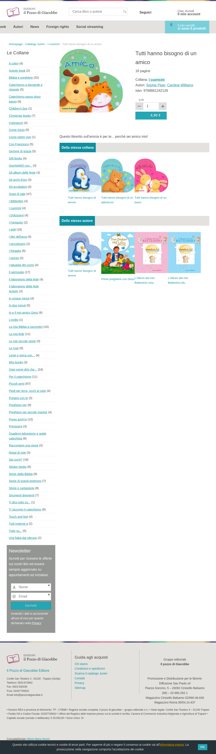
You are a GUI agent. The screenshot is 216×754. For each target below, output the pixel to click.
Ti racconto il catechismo (25, 509)
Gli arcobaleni (18, 186)
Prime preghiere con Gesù (118, 279)
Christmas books (20, 115)
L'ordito (13, 319)
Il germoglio (16, 272)
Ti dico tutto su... (19, 502)
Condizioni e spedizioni (90, 668)
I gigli (12, 229)
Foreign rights (96, 27)
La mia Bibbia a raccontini (26, 326)
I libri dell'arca (18, 236)
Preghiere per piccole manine (28, 412)
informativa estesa (172, 744)
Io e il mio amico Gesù (23, 312)
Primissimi (15, 426)
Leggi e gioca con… (22, 355)
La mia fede (16, 334)
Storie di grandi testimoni (25, 481)
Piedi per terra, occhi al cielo (27, 391)
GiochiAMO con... (20, 165)
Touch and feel (18, 516)
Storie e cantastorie (21, 488)
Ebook (40, 27)
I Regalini (15, 251)
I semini (14, 258)
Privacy (36, 623)
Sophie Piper (155, 85)
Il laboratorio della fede (24, 279)
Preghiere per (18, 405)
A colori (14, 63)
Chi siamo (81, 664)
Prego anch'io (18, 419)
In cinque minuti (19, 298)
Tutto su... (15, 531)
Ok (202, 747)
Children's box (18, 108)
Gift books (15, 158)
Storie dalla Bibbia (21, 474)
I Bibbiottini (16, 201)
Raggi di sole (17, 452)
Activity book (17, 70)
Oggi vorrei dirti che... (23, 369)
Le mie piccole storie (22, 341)
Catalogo (17, 27)
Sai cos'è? (15, 459)
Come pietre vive (20, 137)
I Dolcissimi (16, 215)
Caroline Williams (180, 85)
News (73, 27)
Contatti (80, 678)
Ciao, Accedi (189, 13)
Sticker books (18, 466)
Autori (57, 27)
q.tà (141, 99)
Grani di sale (17, 194)
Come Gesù (17, 130)
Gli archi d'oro (18, 179)
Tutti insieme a (18, 523)
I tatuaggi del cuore (21, 265)
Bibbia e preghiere (21, 77)
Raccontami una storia (23, 445)
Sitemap (80, 687)
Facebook (157, 12)
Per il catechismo (20, 376)
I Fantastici (16, 222)
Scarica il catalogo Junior (91, 673)
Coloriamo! (16, 123)
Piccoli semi (16, 383)
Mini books (16, 362)
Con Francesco (19, 144)
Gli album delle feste (22, 172)
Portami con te (18, 398)
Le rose (14, 348)
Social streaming (128, 27)
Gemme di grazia (20, 151)
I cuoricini (15, 208)
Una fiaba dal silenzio (23, 538)
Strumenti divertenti (21, 495)
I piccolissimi (17, 244)
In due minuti (17, 305)
